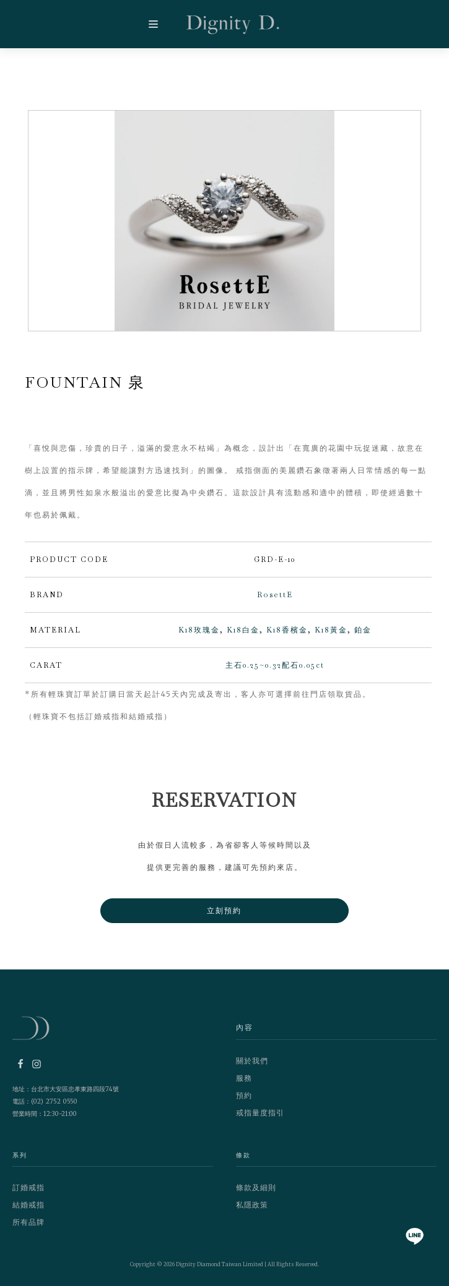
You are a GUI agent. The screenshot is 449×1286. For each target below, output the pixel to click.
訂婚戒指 (28, 1187)
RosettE (275, 595)
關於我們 (252, 1060)
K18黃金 (331, 630)
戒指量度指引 (260, 1112)
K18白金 (243, 630)
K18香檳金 (287, 630)
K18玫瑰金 (199, 630)
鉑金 (363, 630)
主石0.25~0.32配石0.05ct (275, 665)
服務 (244, 1078)
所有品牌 (28, 1222)
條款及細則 (256, 1187)
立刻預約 (224, 910)
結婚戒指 (28, 1204)
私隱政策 (252, 1204)
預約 (244, 1095)
